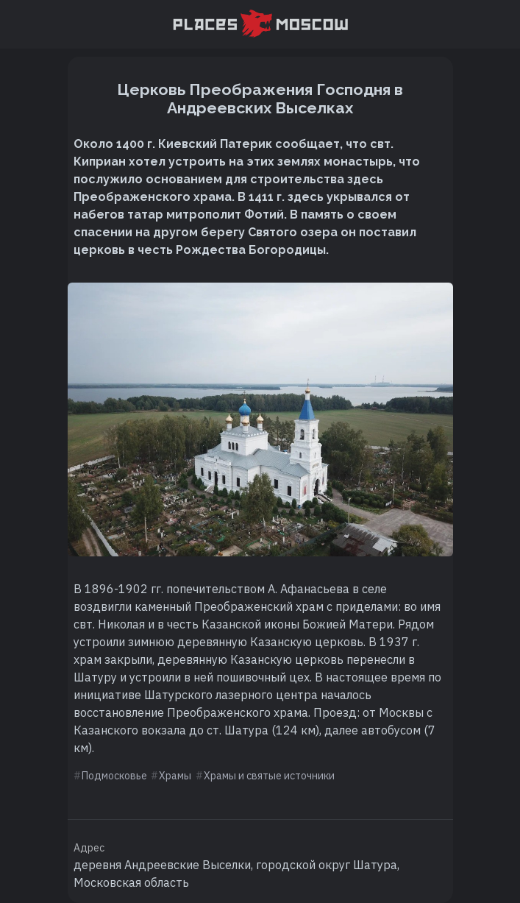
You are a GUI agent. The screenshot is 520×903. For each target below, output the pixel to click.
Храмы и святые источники (269, 775)
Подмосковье (114, 775)
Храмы (175, 775)
